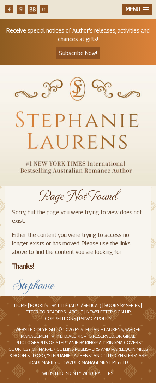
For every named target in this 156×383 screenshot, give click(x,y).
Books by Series (122, 305)
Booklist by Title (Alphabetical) (65, 305)
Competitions (60, 318)
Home (20, 305)
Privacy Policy (95, 318)
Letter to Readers (45, 311)
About (76, 311)
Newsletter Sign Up (108, 311)
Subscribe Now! (78, 53)
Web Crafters (98, 373)
